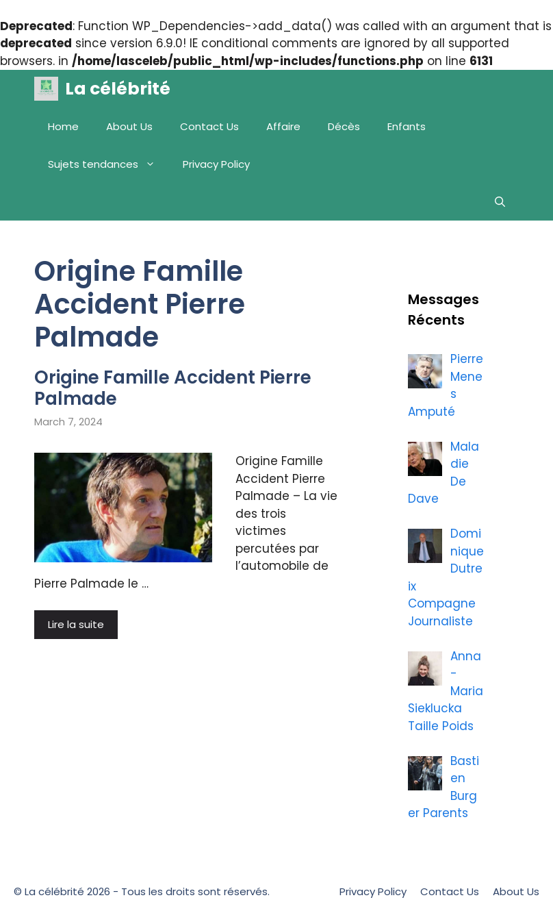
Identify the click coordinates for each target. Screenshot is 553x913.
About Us (129, 126)
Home (63, 126)
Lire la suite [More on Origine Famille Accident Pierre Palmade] (76, 624)
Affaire (283, 126)
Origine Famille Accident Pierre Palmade (172, 388)
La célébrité (117, 89)
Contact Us (209, 126)
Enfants (406, 126)
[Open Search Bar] (500, 202)
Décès (344, 126)
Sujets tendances (108, 164)
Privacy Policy (216, 164)
